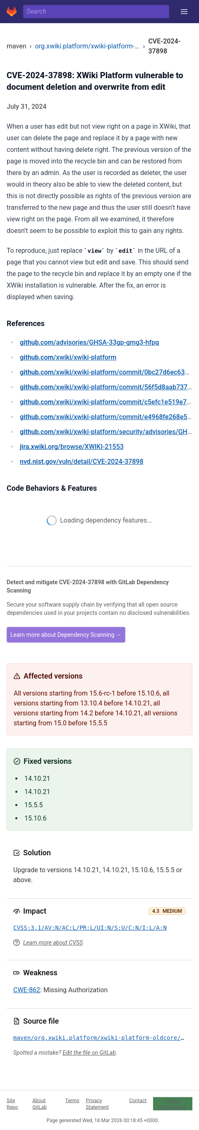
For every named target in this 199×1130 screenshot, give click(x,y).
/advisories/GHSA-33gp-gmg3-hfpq (89, 342)
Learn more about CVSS (53, 942)
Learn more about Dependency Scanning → (66, 634)
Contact (137, 1100)
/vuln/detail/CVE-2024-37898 (81, 461)
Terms (72, 1100)
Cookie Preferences (173, 1103)
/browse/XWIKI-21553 (72, 447)
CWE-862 (26, 990)
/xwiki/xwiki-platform (68, 357)
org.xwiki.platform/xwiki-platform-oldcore (95, 46)
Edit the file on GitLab (88, 1052)
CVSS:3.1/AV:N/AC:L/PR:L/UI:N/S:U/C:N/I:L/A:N (90, 927)
